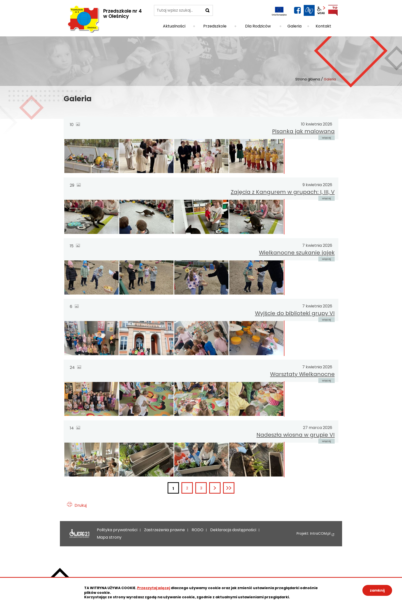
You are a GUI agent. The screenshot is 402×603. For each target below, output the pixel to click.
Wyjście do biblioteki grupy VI (295, 313)
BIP (332, 10)
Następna (220, 488)
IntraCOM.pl (320, 533)
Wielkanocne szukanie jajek (297, 252)
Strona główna (307, 79)
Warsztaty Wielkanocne (302, 374)
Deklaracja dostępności (79, 533)
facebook (297, 10)
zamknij (377, 590)
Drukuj (81, 505)
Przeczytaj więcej (153, 587)
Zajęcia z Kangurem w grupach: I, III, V (283, 192)
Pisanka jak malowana (303, 131)
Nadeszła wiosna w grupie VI (295, 435)
